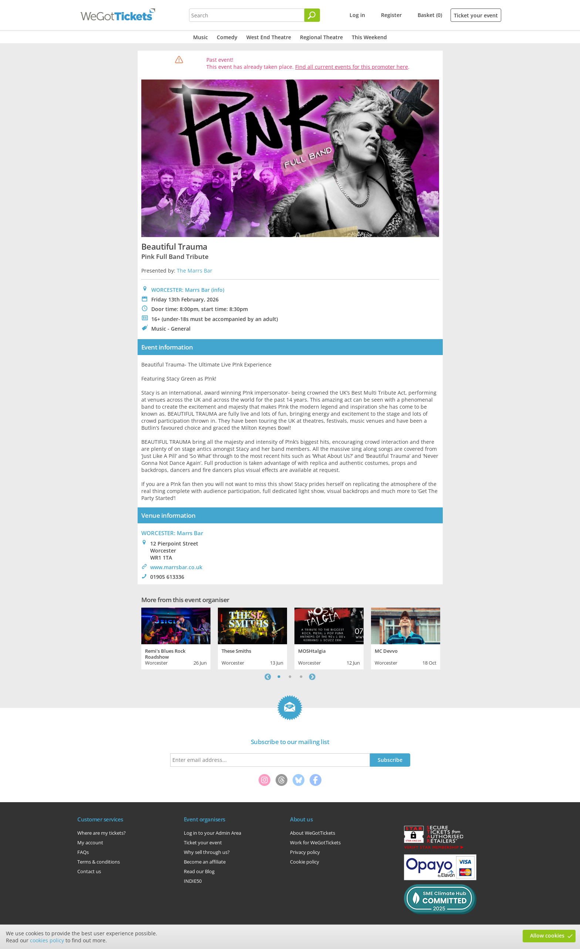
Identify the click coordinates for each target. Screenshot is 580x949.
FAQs (83, 852)
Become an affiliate (205, 861)
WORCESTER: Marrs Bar (180, 289)
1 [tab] (279, 676)
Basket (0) (430, 14)
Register (391, 14)
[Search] (312, 15)
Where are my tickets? (101, 833)
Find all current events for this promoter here (351, 66)
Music (200, 37)
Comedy (227, 37)
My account (90, 842)
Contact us (89, 871)
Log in (357, 14)
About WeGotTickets (312, 833)
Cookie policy (304, 861)
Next (312, 676)
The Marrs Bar (194, 270)
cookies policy (47, 940)
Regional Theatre (321, 37)
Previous (268, 676)
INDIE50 (193, 881)
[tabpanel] (176, 637)
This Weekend (369, 37)
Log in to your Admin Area (212, 833)
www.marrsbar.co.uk (176, 567)
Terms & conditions (98, 861)
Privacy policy (305, 852)
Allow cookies (547, 935)
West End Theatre (268, 37)
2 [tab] (290, 676)
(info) (217, 289)
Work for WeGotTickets (315, 842)
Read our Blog (199, 871)
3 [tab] (301, 676)
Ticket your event (476, 15)
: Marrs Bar (172, 533)
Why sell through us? (207, 852)
